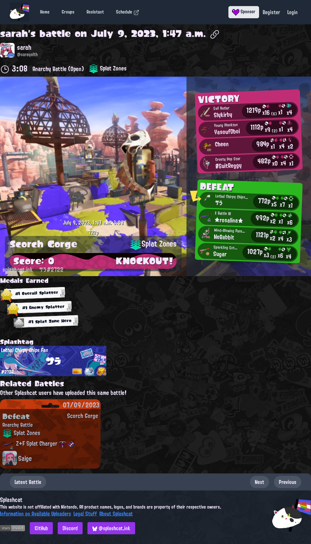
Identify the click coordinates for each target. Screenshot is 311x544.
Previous (287, 482)
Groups (68, 12)
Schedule (127, 12)
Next (259, 482)
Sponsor (243, 11)
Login (292, 12)
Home (45, 12)
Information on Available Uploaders (35, 513)
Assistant (95, 12)
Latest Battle (28, 482)
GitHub (41, 528)
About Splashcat (116, 513)
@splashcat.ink (111, 528)
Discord (70, 528)
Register (271, 12)
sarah (14, 33)
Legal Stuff (85, 513)
